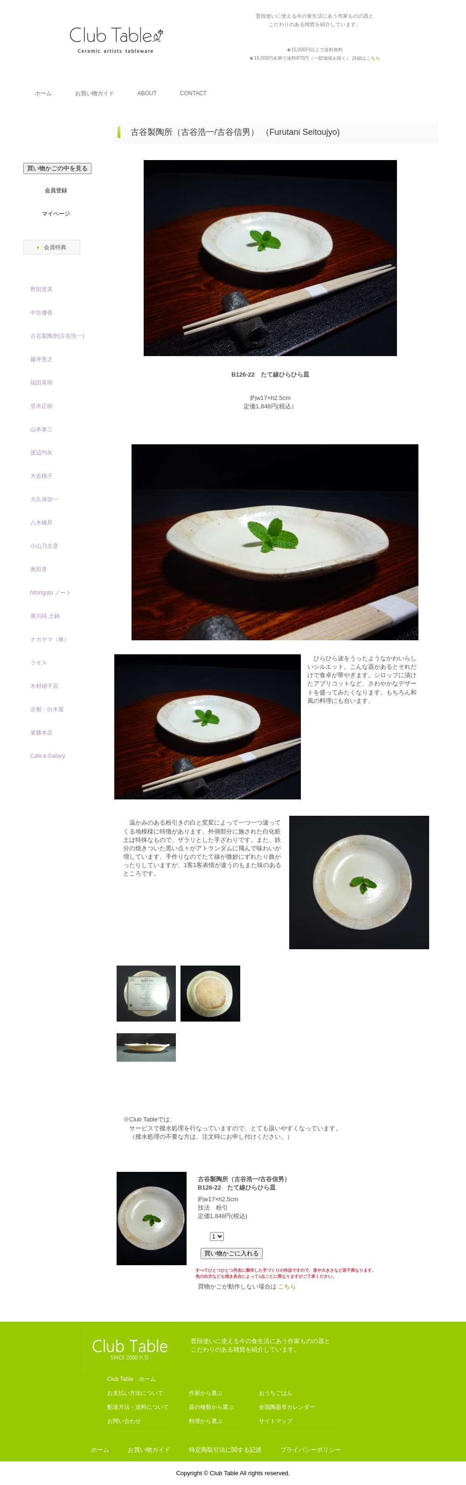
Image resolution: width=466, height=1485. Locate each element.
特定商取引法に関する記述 (225, 1449)
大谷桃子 (41, 476)
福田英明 (41, 382)
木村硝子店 (44, 686)
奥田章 (38, 569)
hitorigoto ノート (51, 592)
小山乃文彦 (44, 546)
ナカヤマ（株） (50, 639)
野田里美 (41, 289)
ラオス (38, 662)
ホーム (43, 93)
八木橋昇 (41, 522)
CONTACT (193, 93)
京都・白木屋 (50, 709)
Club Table (116, 39)
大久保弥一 (44, 499)
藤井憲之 (41, 359)
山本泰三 (41, 429)
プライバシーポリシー (310, 1449)
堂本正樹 (41, 406)
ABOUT (147, 93)
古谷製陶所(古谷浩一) (57, 336)
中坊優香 (41, 312)
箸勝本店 (41, 732)
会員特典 (55, 247)
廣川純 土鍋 (45, 616)
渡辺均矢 (41, 452)
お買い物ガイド (94, 93)
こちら (287, 1286)
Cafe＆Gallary (47, 756)
